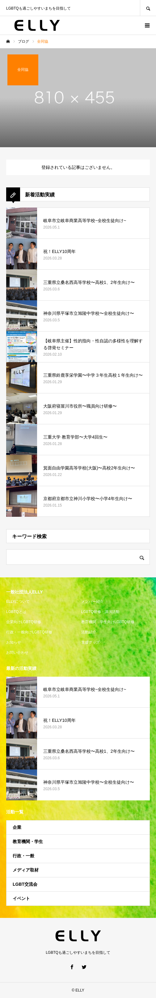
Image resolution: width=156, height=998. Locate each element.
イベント (21, 898)
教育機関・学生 (28, 841)
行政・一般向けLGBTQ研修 (29, 632)
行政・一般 (23, 855)
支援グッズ (90, 642)
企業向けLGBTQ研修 (23, 622)
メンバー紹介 (92, 601)
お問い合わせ (17, 652)
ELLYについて (18, 601)
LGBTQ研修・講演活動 (100, 612)
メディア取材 (26, 869)
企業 (17, 827)
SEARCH (148, 8)
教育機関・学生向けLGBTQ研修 (108, 622)
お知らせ (13, 642)
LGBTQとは (16, 612)
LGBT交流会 (25, 884)
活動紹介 (88, 632)
